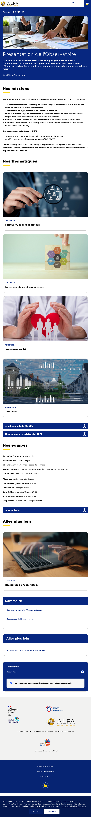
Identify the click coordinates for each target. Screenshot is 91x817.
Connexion (45, 776)
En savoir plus (68, 806)
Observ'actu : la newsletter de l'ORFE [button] (23, 434)
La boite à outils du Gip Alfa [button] (19, 426)
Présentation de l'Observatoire (24, 610)
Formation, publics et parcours (23, 225)
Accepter (52, 811)
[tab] (45, 426)
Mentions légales (45, 766)
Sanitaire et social (15, 349)
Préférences (80, 806)
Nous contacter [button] (12, 510)
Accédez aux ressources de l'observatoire (26, 650)
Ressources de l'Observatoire (22, 585)
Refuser (36, 811)
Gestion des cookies (45, 771)
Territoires (11, 411)
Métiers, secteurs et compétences (24, 287)
